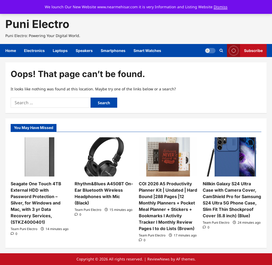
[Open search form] (221, 51)
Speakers (84, 50)
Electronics (34, 50)
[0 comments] (14, 233)
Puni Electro (37, 24)
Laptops (60, 50)
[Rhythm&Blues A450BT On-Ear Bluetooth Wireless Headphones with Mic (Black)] (104, 156)
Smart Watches (147, 50)
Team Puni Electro (24, 229)
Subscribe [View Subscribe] (245, 50)
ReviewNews (158, 259)
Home (10, 50)
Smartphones (113, 50)
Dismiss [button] (221, 6)
